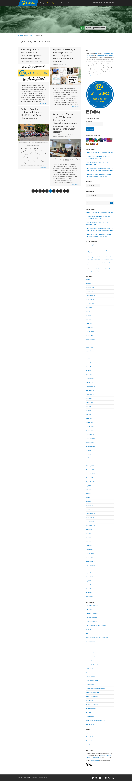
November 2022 (90, 438)
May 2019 (88, 589)
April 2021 (88, 497)
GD (108, 139)
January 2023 (89, 430)
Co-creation (89, 609)
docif (87, 245)
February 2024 (90, 379)
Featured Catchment (91, 645)
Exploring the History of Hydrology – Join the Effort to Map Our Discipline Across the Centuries (64, 55)
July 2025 (88, 311)
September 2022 (90, 446)
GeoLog (42, 3)
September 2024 (90, 351)
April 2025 (88, 323)
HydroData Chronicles (92, 653)
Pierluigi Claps (90, 257)
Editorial (88, 629)
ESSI (103, 139)
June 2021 (88, 490)
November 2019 (90, 565)
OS (105, 141)
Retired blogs (61, 3)
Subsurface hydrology (92, 704)
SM (111, 141)
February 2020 (90, 553)
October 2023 (90, 394)
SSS (91, 143)
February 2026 (90, 287)
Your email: (89, 121)
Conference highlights (92, 613)
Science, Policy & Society (92, 696)
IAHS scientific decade (92, 669)
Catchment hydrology (92, 605)
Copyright (27, 778)
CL (93, 139)
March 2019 (89, 597)
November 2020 (90, 517)
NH (99, 141)
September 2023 (90, 398)
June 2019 (88, 585)
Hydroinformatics (91, 657)
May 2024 (88, 367)
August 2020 (89, 529)
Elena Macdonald (25, 121)
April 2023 (88, 418)
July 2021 (88, 486)
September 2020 (90, 525)
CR (96, 139)
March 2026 (89, 283)
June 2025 (88, 315)
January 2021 (89, 509)
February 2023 (90, 426)
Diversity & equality (91, 617)
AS (87, 139)
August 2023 (89, 402)
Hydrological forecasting (92, 665)
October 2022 (90, 442)
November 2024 (90, 343)
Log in (87, 733)
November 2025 (90, 299)
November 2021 (90, 474)
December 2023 (90, 386)
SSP (88, 143)
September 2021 (90, 482)
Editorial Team (90, 76)
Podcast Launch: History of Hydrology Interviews (99, 152)
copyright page (94, 760)
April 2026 (88, 279)
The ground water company (93, 251)
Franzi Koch (61, 136)
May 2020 (88, 541)
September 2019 (90, 573)
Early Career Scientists (92, 621)
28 (57, 191)
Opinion (88, 673)
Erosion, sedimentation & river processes (97, 637)
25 (46, 191)
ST (94, 143)
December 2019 (90, 561)
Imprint (34, 778)
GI (111, 139)
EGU (87, 633)
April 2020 (88, 545)
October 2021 (90, 478)
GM (88, 141)
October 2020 (90, 521)
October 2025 (90, 303)
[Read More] (43, 103)
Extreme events (90, 641)
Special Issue (89, 700)
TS (97, 143)
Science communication (92, 692)
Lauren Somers (63, 134)
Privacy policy (43, 778)
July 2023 (88, 406)
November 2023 (90, 390)
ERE (99, 139)
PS (107, 141)
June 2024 (88, 363)
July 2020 (88, 533)
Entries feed (89, 737)
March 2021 (89, 501)
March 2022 (89, 462)
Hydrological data (91, 661)
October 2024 (90, 347)
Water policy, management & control (96, 720)
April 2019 (88, 593)
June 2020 (88, 537)
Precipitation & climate (92, 680)
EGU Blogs (21, 35)
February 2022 (90, 466)
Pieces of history (90, 677)
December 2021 (90, 470)
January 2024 (89, 382)
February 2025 (90, 331)
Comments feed (90, 741)
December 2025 (90, 295)
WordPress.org (90, 745)
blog (96, 53)
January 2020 (89, 557)
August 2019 (89, 577)
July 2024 (88, 359)
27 (53, 191)
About (20, 778)
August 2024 (89, 355)
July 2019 (88, 581)
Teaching (88, 712)
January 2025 (89, 335)
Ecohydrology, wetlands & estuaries (96, 625)
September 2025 (90, 307)
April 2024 (88, 371)
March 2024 (89, 375)
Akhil (87, 263)
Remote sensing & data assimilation (96, 688)
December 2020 (90, 513)
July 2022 (88, 450)
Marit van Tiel (56, 134)
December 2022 (90, 434)
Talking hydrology (91, 708)
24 (43, 191)
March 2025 (89, 327)
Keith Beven (56, 64)
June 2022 (88, 454)
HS (95, 141)
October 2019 (90, 569)
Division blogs (51, 3)
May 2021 (88, 493)
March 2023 (89, 422)
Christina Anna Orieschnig (27, 61)
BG (90, 139)
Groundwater (90, 649)
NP (102, 141)
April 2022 (88, 458)
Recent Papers (90, 684)
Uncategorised (90, 716)
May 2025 (88, 319)
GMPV (91, 141)
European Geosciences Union (106, 2)
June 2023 (88, 410)
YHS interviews (90, 724)
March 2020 (89, 549)
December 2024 (90, 339)
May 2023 (88, 414)
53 (64, 191)
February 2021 (90, 505)
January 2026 (89, 291)
